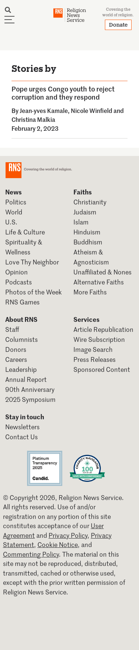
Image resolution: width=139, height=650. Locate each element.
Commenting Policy (31, 554)
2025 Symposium (30, 399)
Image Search (93, 349)
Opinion (16, 271)
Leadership (21, 369)
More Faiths (90, 291)
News (13, 191)
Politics (15, 201)
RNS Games (22, 301)
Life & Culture (25, 231)
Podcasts (18, 281)
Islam (81, 221)
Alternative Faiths (98, 281)
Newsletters (22, 426)
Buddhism (87, 241)
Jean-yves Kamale (44, 110)
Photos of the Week (33, 291)
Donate (118, 24)
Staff (12, 329)
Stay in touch (24, 416)
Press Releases (94, 359)
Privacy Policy (68, 535)
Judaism (84, 211)
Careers (16, 359)
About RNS (21, 319)
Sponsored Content (101, 369)
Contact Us (21, 436)
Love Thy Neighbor (32, 261)
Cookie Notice (57, 544)
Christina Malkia (33, 119)
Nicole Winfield (91, 110)
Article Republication (103, 329)
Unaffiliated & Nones (102, 271)
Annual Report (26, 379)
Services (86, 319)
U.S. (11, 221)
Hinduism (86, 231)
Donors (15, 349)
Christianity (89, 201)
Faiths (82, 191)
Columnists (21, 339)
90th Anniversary (29, 389)
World (13, 211)
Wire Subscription (99, 339)
